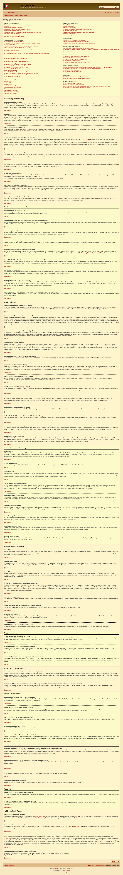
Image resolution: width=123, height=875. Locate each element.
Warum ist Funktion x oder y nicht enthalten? (73, 84)
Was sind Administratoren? (69, 24)
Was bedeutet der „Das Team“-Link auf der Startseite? (75, 35)
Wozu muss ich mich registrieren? (12, 24)
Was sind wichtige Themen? (10, 90)
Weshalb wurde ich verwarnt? (10, 70)
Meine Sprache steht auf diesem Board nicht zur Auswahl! (17, 47)
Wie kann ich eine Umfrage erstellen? (12, 63)
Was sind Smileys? (8, 84)
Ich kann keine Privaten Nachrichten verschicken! (74, 40)
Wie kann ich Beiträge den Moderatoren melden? (15, 71)
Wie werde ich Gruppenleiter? (70, 30)
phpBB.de (100, 253)
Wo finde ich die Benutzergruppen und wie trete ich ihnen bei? (77, 29)
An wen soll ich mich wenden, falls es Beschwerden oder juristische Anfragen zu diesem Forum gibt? (86, 86)
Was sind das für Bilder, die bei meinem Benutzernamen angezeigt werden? (21, 49)
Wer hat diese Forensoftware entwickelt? (72, 83)
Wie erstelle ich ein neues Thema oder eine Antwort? (16, 58)
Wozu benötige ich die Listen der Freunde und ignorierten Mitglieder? (79, 48)
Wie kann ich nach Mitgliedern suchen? (72, 60)
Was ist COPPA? (8, 26)
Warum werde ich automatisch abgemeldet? (14, 35)
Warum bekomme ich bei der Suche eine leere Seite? (75, 59)
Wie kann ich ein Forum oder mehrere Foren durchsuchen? (76, 56)
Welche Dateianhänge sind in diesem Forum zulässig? (75, 76)
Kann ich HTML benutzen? (10, 82)
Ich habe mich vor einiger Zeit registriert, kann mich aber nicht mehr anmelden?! (22, 32)
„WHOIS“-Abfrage (8, 838)
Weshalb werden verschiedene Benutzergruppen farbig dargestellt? (78, 32)
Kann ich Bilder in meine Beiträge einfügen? (14, 85)
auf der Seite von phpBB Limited (42, 818)
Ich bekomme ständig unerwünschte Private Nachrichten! (76, 41)
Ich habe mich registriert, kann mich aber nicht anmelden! (17, 29)
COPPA (88, 139)
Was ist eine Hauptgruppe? (69, 33)
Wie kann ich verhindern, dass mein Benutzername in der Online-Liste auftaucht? (23, 43)
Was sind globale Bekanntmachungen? (13, 87)
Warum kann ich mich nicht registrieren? (13, 27)
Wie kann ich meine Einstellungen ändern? (14, 41)
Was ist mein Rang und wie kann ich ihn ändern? (15, 52)
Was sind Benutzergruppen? (69, 27)
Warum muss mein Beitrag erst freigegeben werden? (16, 74)
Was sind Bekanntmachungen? (11, 88)
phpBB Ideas (76, 826)
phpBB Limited (89, 253)
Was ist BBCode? (8, 81)
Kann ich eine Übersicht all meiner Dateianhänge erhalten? (76, 78)
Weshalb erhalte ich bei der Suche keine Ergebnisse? (75, 57)
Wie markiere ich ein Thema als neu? (12, 76)
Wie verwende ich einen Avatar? (11, 50)
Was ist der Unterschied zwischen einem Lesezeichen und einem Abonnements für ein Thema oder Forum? (88, 67)
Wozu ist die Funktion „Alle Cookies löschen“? (14, 36)
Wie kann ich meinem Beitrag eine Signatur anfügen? (16, 61)
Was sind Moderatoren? (68, 26)
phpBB (56, 868)
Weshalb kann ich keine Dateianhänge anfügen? (15, 68)
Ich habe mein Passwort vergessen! (12, 33)
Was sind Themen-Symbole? (10, 93)
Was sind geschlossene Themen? (11, 91)
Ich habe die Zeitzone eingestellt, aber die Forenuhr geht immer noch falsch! (21, 46)
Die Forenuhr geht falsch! (10, 44)
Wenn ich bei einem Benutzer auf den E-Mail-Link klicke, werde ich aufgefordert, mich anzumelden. (27, 53)
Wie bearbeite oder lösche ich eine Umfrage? (14, 65)
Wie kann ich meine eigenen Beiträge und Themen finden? (76, 62)
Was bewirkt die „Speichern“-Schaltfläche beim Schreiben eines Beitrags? (21, 73)
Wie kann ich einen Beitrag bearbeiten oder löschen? (16, 60)
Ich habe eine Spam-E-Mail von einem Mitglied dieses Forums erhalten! (79, 43)
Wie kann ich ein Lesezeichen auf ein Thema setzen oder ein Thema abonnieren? (82, 68)
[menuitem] (14, 12)
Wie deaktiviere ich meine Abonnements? (72, 71)
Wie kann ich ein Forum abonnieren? (71, 70)
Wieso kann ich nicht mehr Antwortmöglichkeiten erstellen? (17, 64)
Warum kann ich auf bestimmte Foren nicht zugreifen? (16, 67)
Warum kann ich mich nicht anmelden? (13, 30)
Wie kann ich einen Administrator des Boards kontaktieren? (76, 87)
